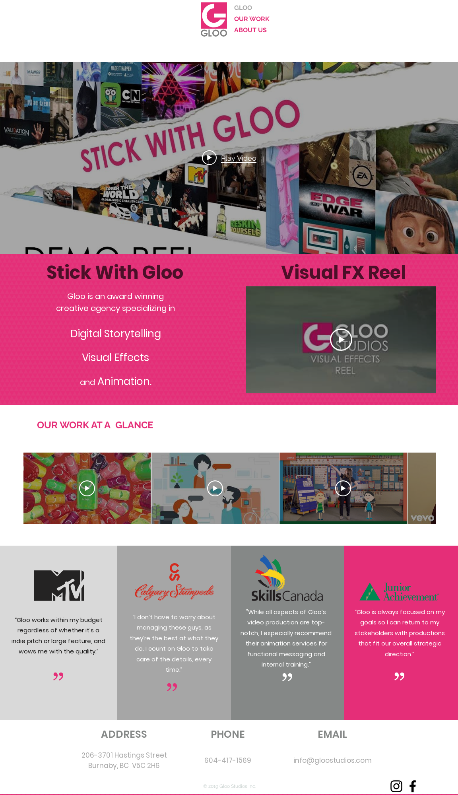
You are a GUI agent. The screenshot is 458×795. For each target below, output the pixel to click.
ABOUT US (250, 30)
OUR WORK (252, 19)
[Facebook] (413, 786)
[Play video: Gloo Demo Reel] (229, 158)
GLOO (243, 8)
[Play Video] (341, 339)
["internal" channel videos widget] (229, 158)
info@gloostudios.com (332, 760)
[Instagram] (396, 786)
